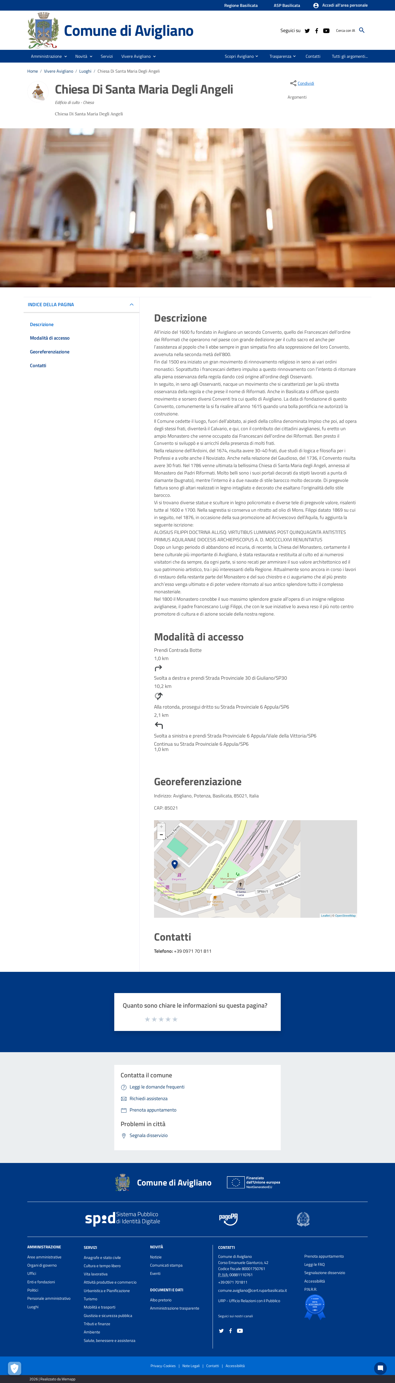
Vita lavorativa (96, 1274)
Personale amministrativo (49, 1298)
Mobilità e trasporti (99, 1307)
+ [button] (161, 827)
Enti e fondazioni (41, 1282)
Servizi (90, 1247)
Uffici (31, 1273)
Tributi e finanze (97, 1324)
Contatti (226, 1247)
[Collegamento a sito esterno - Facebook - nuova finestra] (316, 30)
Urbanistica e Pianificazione (107, 1291)
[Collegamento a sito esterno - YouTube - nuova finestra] (326, 30)
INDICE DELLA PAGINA (53, 304)
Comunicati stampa (166, 1265)
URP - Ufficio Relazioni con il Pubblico (249, 1301)
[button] (340, 5)
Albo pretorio (161, 1300)
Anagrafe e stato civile (102, 1257)
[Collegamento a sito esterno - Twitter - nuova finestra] (307, 30)
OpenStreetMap (345, 915)
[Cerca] (362, 30)
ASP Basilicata (287, 5)
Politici (32, 1290)
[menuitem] (233, 56)
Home (32, 71)
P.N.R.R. (310, 1289)
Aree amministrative (44, 1257)
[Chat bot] (380, 1368)
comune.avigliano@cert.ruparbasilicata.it (252, 1290)
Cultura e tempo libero (102, 1266)
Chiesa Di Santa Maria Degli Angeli (129, 71)
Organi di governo (42, 1265)
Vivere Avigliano (58, 71)
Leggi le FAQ (314, 1264)
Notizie (156, 1257)
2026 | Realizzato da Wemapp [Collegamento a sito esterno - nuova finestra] (52, 1379)
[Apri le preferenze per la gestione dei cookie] (14, 1368)
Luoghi (85, 71)
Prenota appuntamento (324, 1256)
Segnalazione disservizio (324, 1273)
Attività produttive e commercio (110, 1282)
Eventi (155, 1273)
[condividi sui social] (301, 83)
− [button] (161, 835)
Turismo (90, 1299)
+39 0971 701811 (232, 1282)
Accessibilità (314, 1281)
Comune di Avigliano (129, 30)
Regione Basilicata (241, 5)
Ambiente (92, 1332)
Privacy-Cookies (163, 1365)
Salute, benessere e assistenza (109, 1340)
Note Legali (191, 1365)
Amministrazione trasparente (174, 1308)
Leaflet (325, 915)
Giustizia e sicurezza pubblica (108, 1315)
